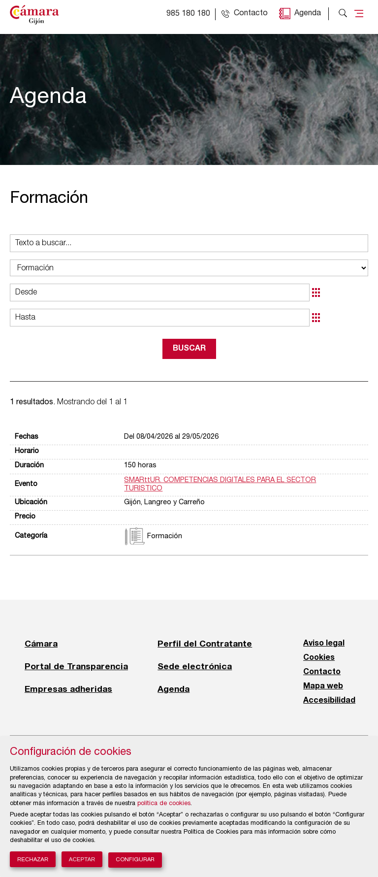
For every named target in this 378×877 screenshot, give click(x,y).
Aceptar (82, 859)
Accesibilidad (329, 700)
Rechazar (32, 859)
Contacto (322, 672)
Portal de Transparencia (76, 666)
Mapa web (323, 686)
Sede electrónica (195, 666)
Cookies (319, 657)
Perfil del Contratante (205, 643)
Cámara (41, 643)
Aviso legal (324, 643)
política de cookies (163, 804)
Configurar (135, 860)
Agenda (307, 14)
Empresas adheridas (68, 688)
